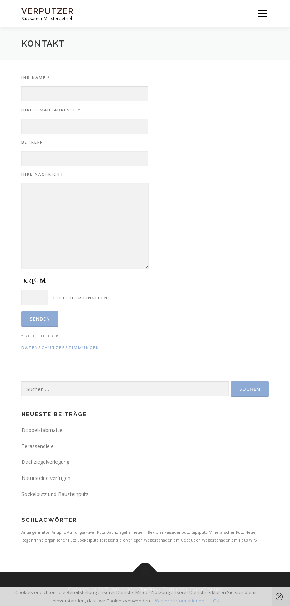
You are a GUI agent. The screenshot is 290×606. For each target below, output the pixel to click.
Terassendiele (37, 446)
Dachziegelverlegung (45, 461)
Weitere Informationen (179, 600)
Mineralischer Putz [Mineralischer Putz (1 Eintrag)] (226, 532)
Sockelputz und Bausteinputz (54, 494)
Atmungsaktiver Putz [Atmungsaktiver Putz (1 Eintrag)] (86, 532)
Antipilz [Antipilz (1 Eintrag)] (59, 532)
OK (216, 600)
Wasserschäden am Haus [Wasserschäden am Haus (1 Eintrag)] (225, 540)
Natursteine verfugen (46, 478)
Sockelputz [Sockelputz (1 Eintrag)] (87, 540)
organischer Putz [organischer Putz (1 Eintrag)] (60, 540)
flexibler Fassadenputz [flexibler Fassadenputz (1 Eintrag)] (169, 532)
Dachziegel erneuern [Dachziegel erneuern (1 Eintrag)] (126, 532)
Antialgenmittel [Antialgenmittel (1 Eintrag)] (35, 532)
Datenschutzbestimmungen (60, 347)
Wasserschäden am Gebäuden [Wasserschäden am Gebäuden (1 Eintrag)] (172, 540)
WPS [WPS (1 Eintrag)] (253, 540)
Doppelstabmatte (41, 430)
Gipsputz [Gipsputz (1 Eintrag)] (199, 532)
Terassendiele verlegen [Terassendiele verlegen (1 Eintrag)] (121, 540)
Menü (262, 13)
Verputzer (47, 11)
